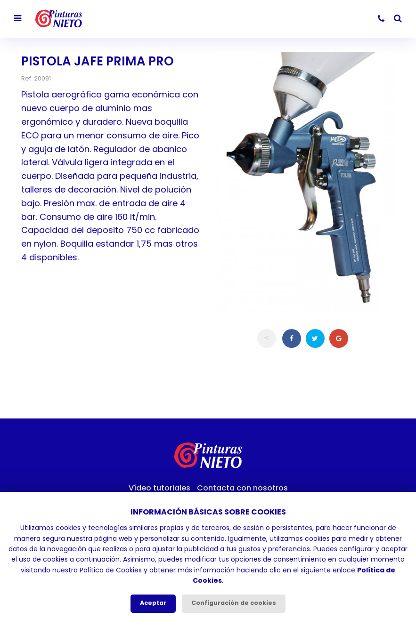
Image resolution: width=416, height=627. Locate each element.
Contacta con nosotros (242, 487)
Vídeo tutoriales (159, 487)
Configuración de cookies (235, 603)
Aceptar (151, 603)
